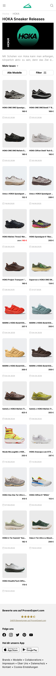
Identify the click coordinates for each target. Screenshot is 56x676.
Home (5, 13)
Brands (6, 659)
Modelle (17, 659)
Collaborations (33, 659)
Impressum (8, 663)
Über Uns (22, 663)
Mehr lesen (10, 66)
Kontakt (6, 666)
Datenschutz (38, 663)
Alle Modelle (14, 72)
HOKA (16, 13)
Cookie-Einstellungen (26, 666)
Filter (41, 72)
